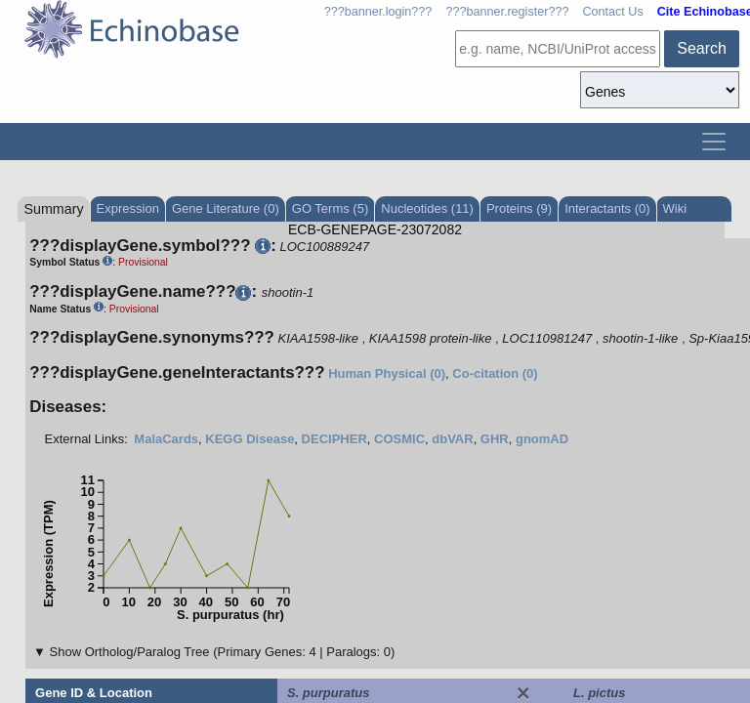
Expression (128, 208)
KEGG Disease (249, 439)
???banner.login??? (378, 12)
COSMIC (399, 439)
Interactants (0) (606, 208)
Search (702, 48)
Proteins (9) (519, 208)
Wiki (675, 208)
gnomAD (542, 439)
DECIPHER (334, 439)
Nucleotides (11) (427, 208)
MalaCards (166, 439)
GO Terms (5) (330, 208)
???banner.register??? (506, 12)
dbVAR (452, 439)
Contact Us (612, 12)
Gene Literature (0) (225, 208)
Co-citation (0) (494, 373)
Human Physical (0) (386, 373)
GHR (494, 439)
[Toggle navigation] (714, 141)
